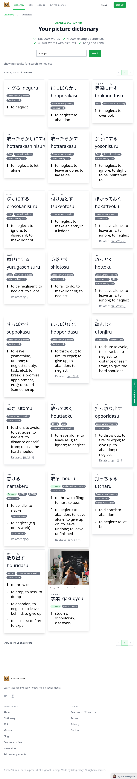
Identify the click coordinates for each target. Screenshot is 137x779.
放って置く (118, 306)
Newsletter (10, 748)
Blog (6, 736)
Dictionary (19, 4)
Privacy (75, 724)
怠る (26, 539)
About (7, 712)
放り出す (73, 376)
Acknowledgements (15, 754)
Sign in (104, 5)
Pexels (76, 588)
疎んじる (29, 457)
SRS (31, 4)
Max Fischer (68, 588)
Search (95, 53)
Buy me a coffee (58, 4)
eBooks (41, 4)
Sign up (120, 4)
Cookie (75, 730)
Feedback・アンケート (83, 712)
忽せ (26, 297)
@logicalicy (77, 770)
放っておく (118, 241)
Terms (74, 718)
